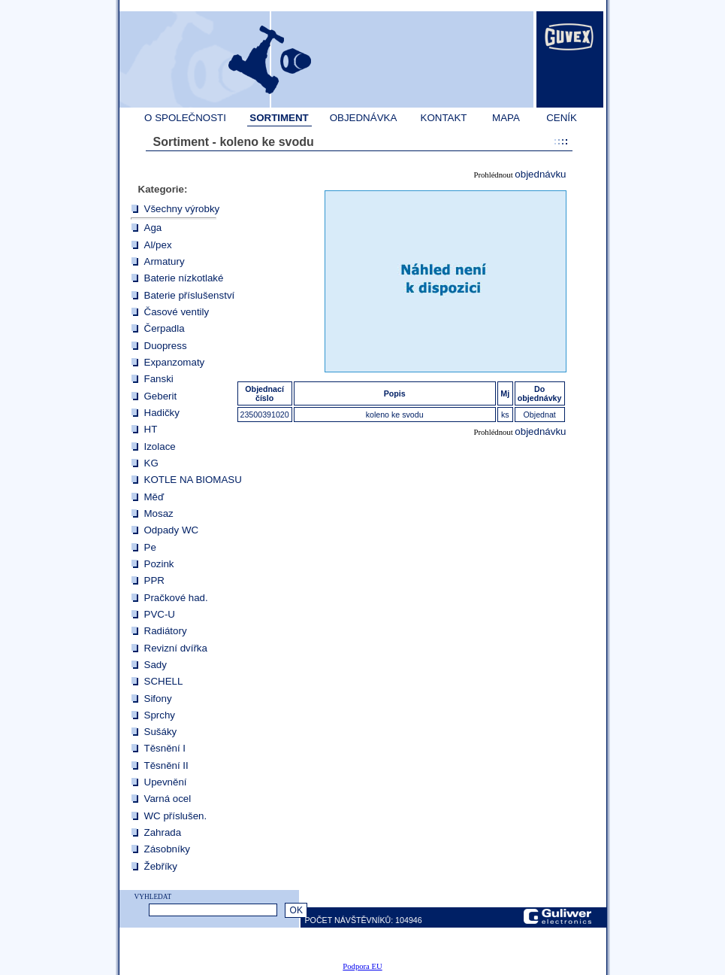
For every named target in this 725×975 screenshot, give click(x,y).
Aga (153, 227)
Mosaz (159, 513)
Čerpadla (164, 328)
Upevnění (165, 782)
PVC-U (159, 614)
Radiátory (165, 630)
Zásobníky (167, 849)
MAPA (506, 117)
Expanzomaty (174, 362)
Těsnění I (165, 748)
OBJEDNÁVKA (363, 117)
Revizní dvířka (175, 648)
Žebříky (160, 866)
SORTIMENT (279, 117)
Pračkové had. (176, 597)
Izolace (160, 446)
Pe (150, 547)
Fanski (159, 378)
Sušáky (160, 731)
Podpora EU (362, 966)
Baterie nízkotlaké (184, 278)
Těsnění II (166, 765)
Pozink (159, 564)
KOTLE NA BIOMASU (193, 479)
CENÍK (561, 117)
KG (151, 463)
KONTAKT (444, 117)
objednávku (540, 174)
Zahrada (163, 832)
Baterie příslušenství (189, 295)
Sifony (158, 698)
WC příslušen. (175, 816)
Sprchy (159, 715)
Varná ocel (168, 798)
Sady (155, 664)
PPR (154, 580)
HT (151, 429)
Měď (154, 497)
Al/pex (158, 245)
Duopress (165, 345)
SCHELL (163, 681)
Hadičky (162, 412)
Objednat (540, 414)
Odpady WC (171, 530)
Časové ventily (177, 311)
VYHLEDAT (153, 897)
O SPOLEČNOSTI (185, 117)
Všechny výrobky (182, 208)
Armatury (164, 261)
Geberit (160, 396)
